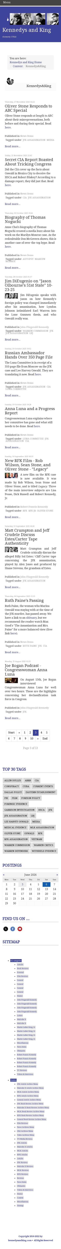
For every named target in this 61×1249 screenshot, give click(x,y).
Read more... (12, 146)
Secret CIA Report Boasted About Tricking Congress (29, 161)
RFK (25, 510)
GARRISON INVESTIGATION (19, 810)
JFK (51, 331)
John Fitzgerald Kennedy (34, 327)
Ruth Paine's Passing (24, 600)
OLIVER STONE (45, 510)
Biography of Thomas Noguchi (25, 219)
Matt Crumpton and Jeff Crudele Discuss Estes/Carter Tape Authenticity (27, 537)
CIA (25, 197)
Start (11, 732)
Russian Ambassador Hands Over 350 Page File (29, 355)
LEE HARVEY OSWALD (16, 821)
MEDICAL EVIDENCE (15, 827)
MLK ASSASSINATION (42, 827)
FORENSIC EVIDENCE (15, 804)
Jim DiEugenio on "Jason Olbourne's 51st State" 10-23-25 (28, 285)
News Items (26, 136)
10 (31, 738)
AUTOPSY (28, 259)
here (8, 127)
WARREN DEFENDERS (16, 851)
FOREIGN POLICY (30, 798)
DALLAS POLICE (13, 792)
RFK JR (32, 510)
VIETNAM (37, 839)
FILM (14, 798)
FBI (6, 798)
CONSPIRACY (11, 786)
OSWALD (29, 833)
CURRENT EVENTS (43, 786)
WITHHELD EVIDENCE (44, 851)
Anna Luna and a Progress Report (30, 410)
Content (18, 66)
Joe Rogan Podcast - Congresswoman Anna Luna (26, 670)
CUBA (26, 786)
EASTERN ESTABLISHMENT (40, 792)
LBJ (31, 333)
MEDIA (50, 140)
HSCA (41, 810)
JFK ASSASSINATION (34, 140)
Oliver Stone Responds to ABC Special (28, 108)
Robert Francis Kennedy (34, 506)
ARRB (28, 780)
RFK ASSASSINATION (16, 839)
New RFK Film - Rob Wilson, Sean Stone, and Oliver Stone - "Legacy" (28, 465)
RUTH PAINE (30, 646)
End (45, 738)
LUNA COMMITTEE (16, 389)
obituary (31, 617)
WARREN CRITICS (43, 845)
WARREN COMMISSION (35, 331)
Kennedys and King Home (26, 62)
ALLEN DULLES (12, 780)
